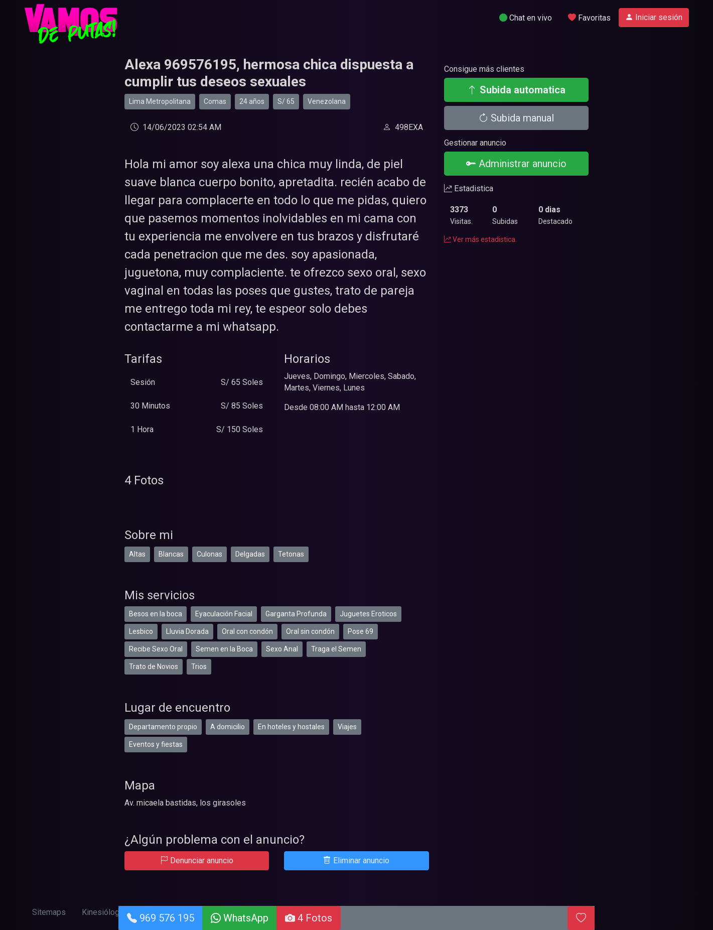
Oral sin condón (310, 631)
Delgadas (250, 554)
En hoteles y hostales (291, 727)
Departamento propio (163, 727)
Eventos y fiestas (156, 744)
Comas (215, 101)
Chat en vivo (525, 18)
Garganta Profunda (296, 614)
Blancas (171, 554)
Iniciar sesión (653, 17)
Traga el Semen (336, 649)
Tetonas (291, 554)
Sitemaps (49, 912)
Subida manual (516, 118)
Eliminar (356, 860)
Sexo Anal (282, 649)
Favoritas (589, 18)
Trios (199, 666)
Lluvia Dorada (187, 631)
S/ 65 (286, 101)
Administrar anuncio (516, 164)
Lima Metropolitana (160, 101)
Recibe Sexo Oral (156, 649)
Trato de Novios (153, 666)
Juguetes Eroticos (368, 614)
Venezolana (327, 101)
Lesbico (141, 631)
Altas (137, 554)
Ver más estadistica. (480, 239)
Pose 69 (360, 631)
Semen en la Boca (224, 649)
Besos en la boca (155, 614)
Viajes (347, 727)
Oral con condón (247, 631)
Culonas (209, 554)
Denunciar (196, 860)
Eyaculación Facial (223, 614)
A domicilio (227, 727)
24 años (251, 101)
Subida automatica (516, 90)
